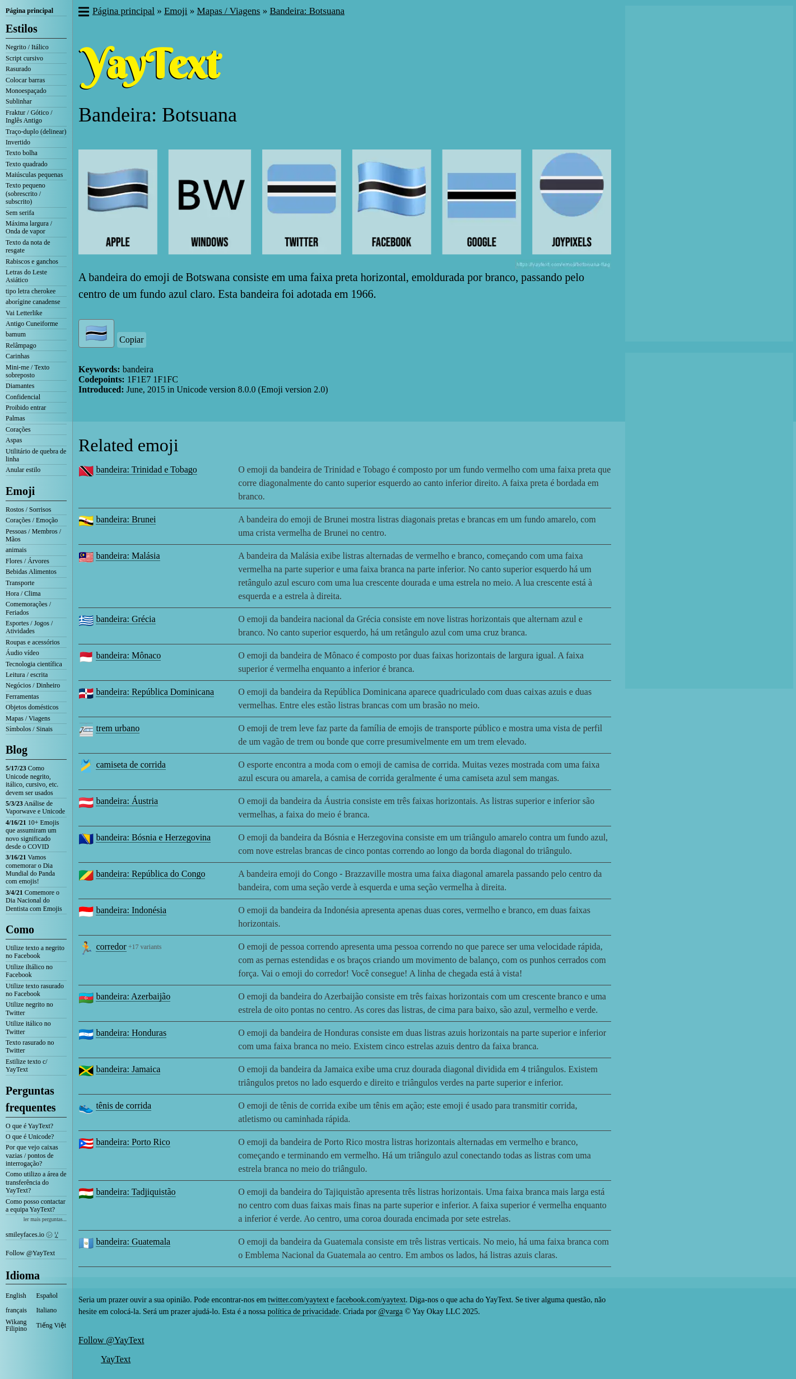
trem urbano (117, 728)
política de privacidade (303, 1311)
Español (47, 1295)
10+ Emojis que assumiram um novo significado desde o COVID (32, 834)
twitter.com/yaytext (298, 1300)
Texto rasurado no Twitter (30, 1046)
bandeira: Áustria (127, 801)
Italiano (46, 1310)
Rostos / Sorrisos (28, 509)
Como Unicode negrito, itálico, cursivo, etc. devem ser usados (32, 780)
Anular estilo (23, 470)
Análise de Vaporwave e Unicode (35, 807)
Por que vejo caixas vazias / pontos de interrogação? (32, 1155)
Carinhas (18, 356)
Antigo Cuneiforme (32, 324)
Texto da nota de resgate (28, 246)
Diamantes (20, 386)
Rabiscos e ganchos (32, 261)
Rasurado (18, 69)
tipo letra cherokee (30, 291)
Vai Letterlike (24, 313)
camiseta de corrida (130, 764)
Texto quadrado (27, 164)
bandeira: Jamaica (128, 1069)
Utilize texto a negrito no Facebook (35, 952)
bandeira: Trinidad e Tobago (146, 469)
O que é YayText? (29, 1126)
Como (20, 929)
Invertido (18, 142)
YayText (116, 1359)
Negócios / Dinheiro (33, 685)
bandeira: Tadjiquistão (135, 1191)
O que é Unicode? (30, 1136)
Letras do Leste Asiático (26, 276)
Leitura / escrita (27, 675)
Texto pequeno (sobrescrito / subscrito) (25, 193)
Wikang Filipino (16, 1325)
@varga (390, 1311)
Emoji (20, 491)
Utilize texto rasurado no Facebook (35, 990)
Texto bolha (22, 153)
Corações (18, 429)
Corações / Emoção (32, 520)
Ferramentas (22, 696)
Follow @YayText (30, 1253)
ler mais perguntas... (45, 1219)
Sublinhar (19, 101)
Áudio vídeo (22, 653)
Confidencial (23, 397)
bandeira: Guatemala (133, 1241)
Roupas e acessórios (33, 642)
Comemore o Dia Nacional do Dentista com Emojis (34, 901)
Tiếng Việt (51, 1325)
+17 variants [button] (145, 947)
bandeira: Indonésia (131, 910)
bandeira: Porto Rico (133, 1142)
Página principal (29, 11)
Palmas (15, 418)
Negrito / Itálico (27, 47)
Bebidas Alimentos (31, 572)
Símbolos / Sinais (29, 729)
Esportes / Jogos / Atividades (29, 627)
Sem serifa (20, 213)
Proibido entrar (26, 408)
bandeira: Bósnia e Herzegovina (153, 837)
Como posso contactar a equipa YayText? (36, 1205)
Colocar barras (25, 80)
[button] (83, 13)
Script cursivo (24, 58)
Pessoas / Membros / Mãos (33, 535)
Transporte (20, 583)
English (16, 1295)
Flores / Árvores (27, 561)
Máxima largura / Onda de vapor (29, 227)
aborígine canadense (33, 302)
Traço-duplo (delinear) (36, 131)
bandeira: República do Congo (150, 873)
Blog (16, 750)
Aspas (14, 440)
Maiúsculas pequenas (34, 175)
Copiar (131, 339)
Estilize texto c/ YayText (27, 1065)
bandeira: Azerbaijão (133, 996)
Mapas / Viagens (28, 718)
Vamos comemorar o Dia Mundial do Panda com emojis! (30, 869)
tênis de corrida (123, 1105)
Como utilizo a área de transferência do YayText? (36, 1182)
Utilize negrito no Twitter (29, 1008)
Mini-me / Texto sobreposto (27, 371)
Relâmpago (21, 345)
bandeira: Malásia (128, 555)
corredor (111, 946)
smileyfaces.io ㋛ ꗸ (32, 1234)
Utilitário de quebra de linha (36, 455)
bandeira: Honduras (131, 1032)
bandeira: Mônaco (128, 655)
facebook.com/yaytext (371, 1300)
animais (16, 550)
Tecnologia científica (34, 664)
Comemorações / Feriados (28, 608)
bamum (16, 334)
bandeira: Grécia (125, 619)
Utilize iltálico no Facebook (29, 971)
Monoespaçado (26, 91)
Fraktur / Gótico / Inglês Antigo (29, 116)
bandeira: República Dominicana (155, 691)
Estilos (22, 28)
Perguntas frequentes (31, 1099)
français (16, 1310)
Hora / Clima (23, 593)
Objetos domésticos (32, 707)
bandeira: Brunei (126, 519)
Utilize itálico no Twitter (28, 1027)
